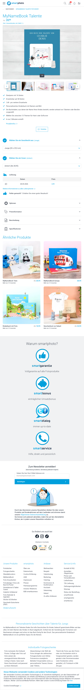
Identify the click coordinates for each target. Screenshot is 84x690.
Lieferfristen (68, 580)
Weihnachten (48, 568)
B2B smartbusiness (31, 592)
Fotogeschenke (9, 571)
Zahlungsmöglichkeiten (72, 586)
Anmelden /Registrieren (68, 572)
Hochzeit (47, 587)
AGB (25, 577)
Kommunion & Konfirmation (49, 584)
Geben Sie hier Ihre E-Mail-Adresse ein (30, 473)
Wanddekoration (9, 574)
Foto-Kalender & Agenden (9, 596)
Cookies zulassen (73, 685)
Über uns (27, 568)
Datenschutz (28, 571)
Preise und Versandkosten (69, 577)
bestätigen (21, 482)
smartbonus (68, 601)
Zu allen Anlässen (50, 596)
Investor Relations (30, 589)
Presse (26, 583)
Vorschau (43, 129)
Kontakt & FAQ (69, 568)
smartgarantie (69, 598)
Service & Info (70, 563)
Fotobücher (7, 568)
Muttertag (47, 577)
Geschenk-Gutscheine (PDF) (11, 603)
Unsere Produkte (10, 563)
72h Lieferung (69, 583)
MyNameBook (8, 577)
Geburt (46, 593)
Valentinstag (48, 574)
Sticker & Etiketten (10, 600)
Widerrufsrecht (9, 608)
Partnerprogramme (30, 586)
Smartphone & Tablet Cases (10, 588)
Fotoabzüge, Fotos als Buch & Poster (11, 584)
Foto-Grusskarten (9, 580)
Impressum (28, 580)
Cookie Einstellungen (12, 686)
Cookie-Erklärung (30, 574)
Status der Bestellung (71, 592)
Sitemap (67, 589)
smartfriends (68, 595)
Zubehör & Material (10, 592)
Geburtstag (48, 590)
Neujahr (46, 571)
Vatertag (47, 580)
